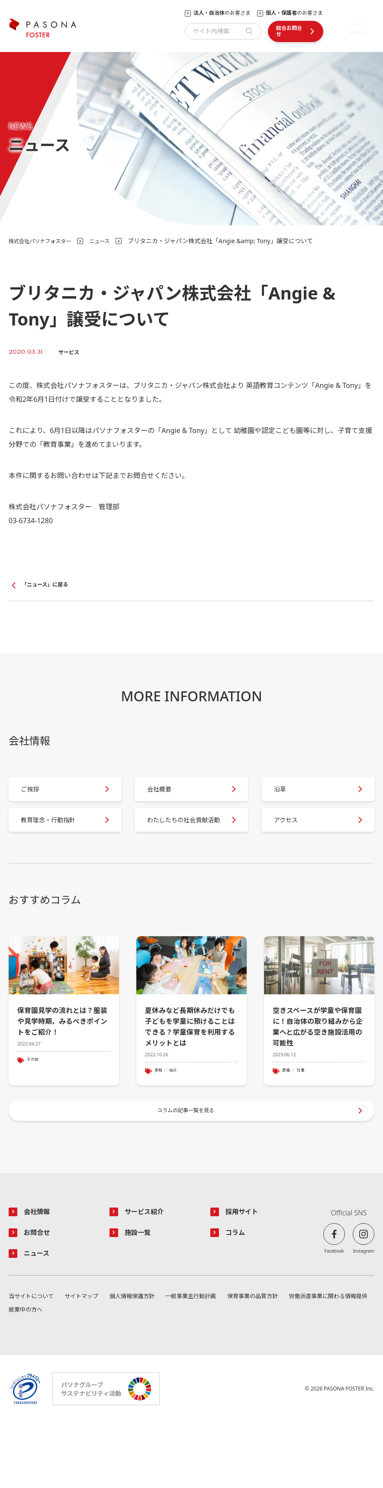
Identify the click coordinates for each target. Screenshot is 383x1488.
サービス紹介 (148, 1273)
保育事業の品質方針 (340, 1360)
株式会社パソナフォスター (45, 241)
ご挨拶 (36, 797)
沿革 (286, 797)
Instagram (363, 1312)
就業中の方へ (356, 1375)
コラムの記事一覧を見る (187, 1167)
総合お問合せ (289, 31)
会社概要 (166, 797)
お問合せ (40, 1294)
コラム (237, 1294)
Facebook (334, 1312)
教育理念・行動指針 (57, 842)
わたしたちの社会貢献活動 (183, 841)
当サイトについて (33, 1360)
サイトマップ (104, 1360)
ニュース (111, 241)
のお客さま (222, 13)
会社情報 (40, 1273)
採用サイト (245, 1273)
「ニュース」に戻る (49, 585)
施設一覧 (140, 1294)
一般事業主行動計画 (256, 1360)
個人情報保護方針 (176, 1360)
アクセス (292, 842)
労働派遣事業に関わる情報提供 (51, 1375)
